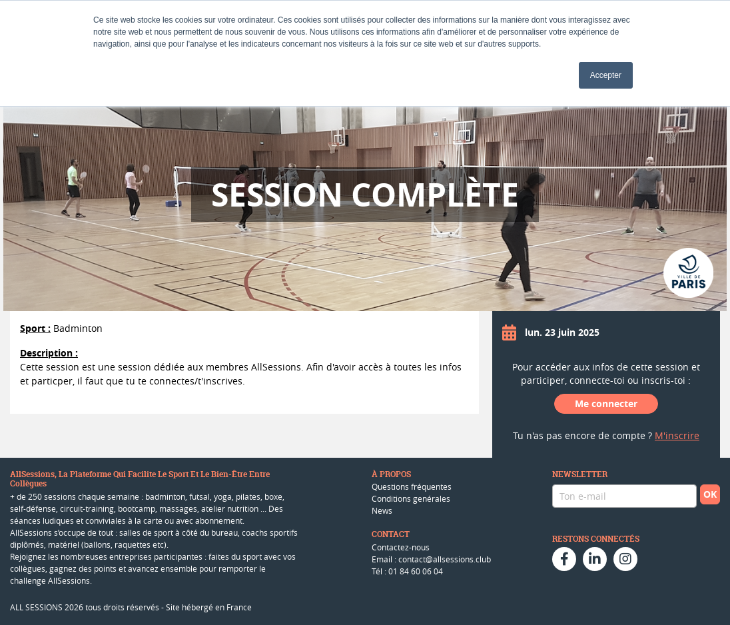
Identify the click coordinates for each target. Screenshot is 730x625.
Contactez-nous (401, 547)
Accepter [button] (605, 75)
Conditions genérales (411, 498)
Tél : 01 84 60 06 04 (407, 571)
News (382, 510)
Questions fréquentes (412, 486)
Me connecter (606, 403)
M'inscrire (677, 435)
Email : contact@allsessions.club (431, 559)
